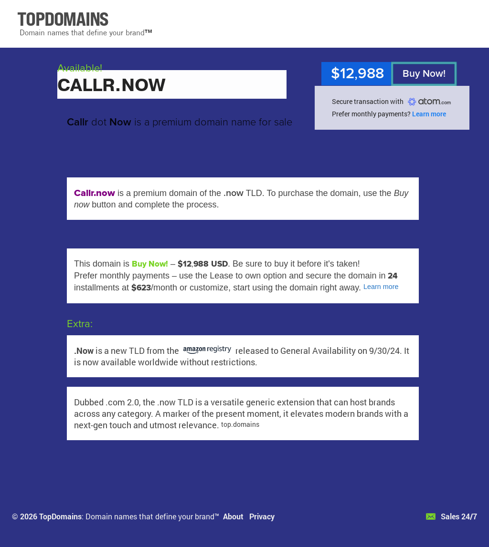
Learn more (429, 113)
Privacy (262, 516)
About (233, 516)
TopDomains (60, 516)
